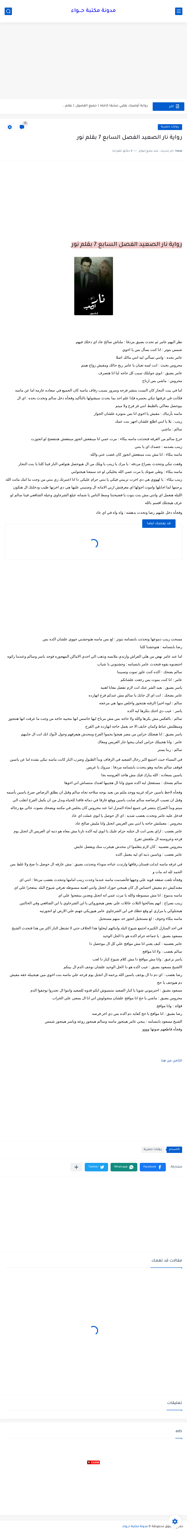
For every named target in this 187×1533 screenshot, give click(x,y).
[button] (153, 1167)
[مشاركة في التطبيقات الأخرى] (76, 1167)
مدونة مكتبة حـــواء (93, 11)
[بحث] (8, 11)
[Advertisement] (93, 61)
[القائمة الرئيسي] (178, 11)
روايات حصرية (170, 127)
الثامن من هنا (171, 1061)
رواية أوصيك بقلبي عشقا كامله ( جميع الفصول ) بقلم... (105, 106)
